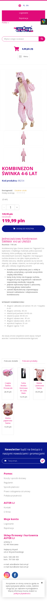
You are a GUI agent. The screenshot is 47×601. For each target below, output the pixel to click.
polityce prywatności (22, 593)
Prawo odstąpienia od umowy (17, 491)
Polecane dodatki (11, 361)
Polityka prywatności (13, 495)
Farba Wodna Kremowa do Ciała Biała (23, 388)
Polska (5, 22)
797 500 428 (14, 559)
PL (24, 5)
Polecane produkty (29, 361)
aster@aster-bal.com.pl (19, 564)
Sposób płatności (11, 487)
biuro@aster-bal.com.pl (19, 567)
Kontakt (7, 507)
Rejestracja (23, 18)
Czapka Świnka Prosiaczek (8, 385)
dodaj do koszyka (25, 228)
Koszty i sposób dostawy (15, 478)
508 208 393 (14, 557)
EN (27, 5)
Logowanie (23, 13)
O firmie (7, 511)
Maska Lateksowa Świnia (39, 385)
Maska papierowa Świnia (8, 420)
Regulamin (8, 482)
